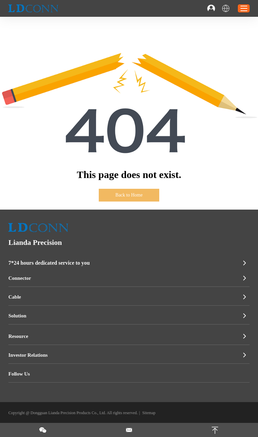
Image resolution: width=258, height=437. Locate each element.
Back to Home (129, 195)
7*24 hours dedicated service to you (49, 263)
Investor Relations (28, 355)
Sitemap (148, 412)
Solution (17, 315)
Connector (19, 278)
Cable (14, 297)
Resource (18, 336)
